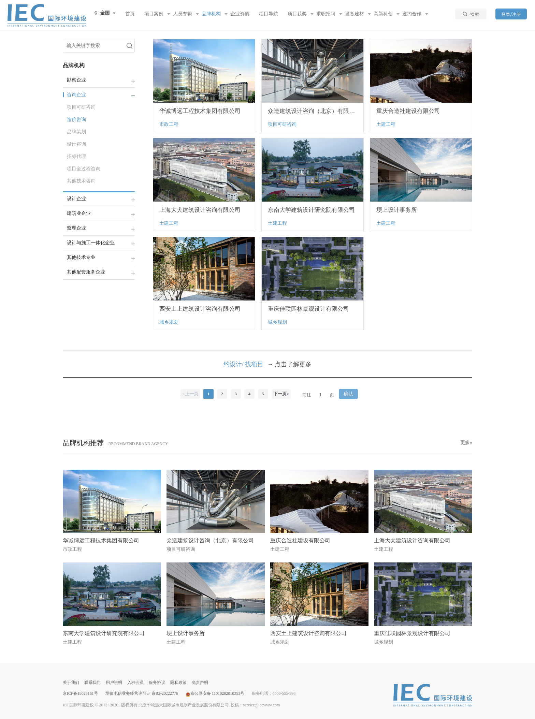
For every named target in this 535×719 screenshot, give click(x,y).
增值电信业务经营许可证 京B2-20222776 (141, 693)
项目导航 (268, 13)
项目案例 (153, 13)
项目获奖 (297, 13)
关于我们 (71, 682)
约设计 (232, 364)
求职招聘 (325, 13)
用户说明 (114, 682)
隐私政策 (178, 682)
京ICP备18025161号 (80, 693)
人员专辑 (182, 13)
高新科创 (383, 13)
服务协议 (157, 682)
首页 (130, 13)
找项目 (254, 364)
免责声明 (200, 682)
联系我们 (92, 682)
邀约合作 (411, 13)
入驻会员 (135, 682)
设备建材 (354, 13)
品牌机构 (211, 13)
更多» (466, 442)
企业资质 (239, 13)
